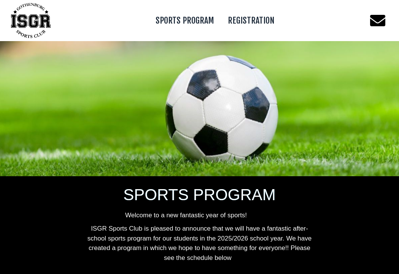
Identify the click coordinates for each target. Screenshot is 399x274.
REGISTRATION (251, 20)
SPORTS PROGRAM (185, 20)
